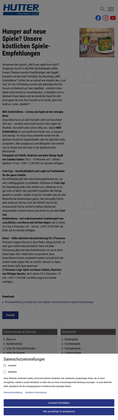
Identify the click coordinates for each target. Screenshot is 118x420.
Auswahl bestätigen (59, 403)
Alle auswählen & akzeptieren (59, 411)
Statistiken (10, 372)
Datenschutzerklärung (13, 392)
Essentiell (10, 365)
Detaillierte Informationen (36, 392)
